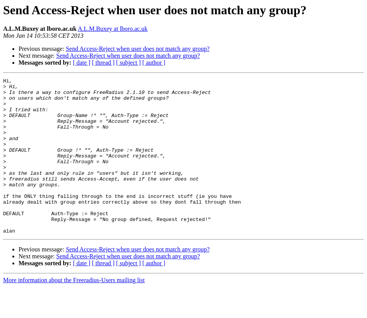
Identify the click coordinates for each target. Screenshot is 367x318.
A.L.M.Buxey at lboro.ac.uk (113, 28)
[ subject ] (128, 62)
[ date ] (81, 62)
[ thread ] (103, 62)
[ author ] (154, 62)
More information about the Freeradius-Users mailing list (74, 311)
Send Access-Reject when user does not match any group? (138, 48)
